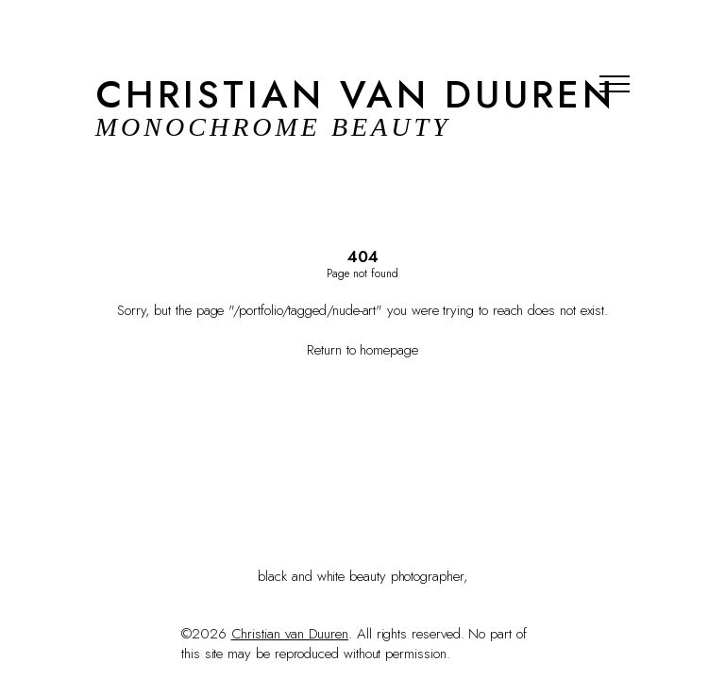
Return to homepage (362, 350)
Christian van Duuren (290, 633)
